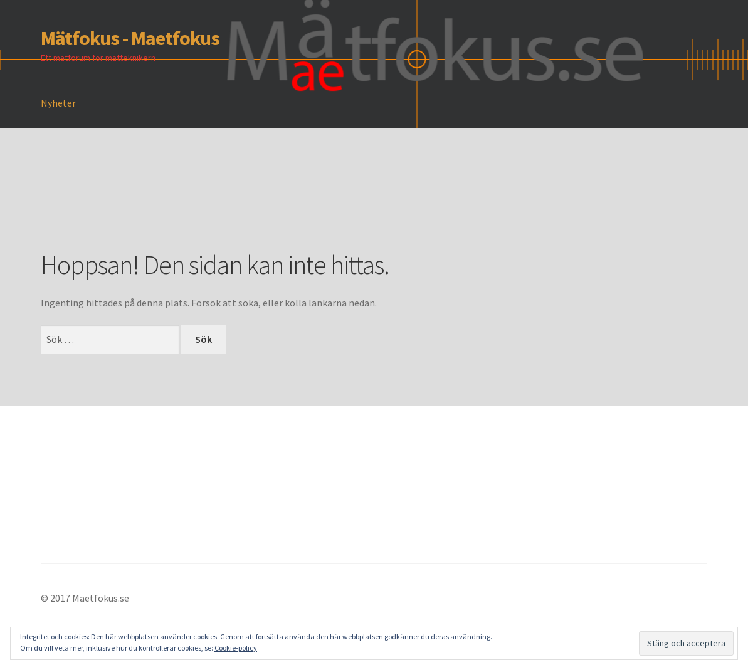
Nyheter (58, 103)
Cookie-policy (235, 647)
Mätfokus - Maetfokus (130, 38)
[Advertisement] (269, 207)
